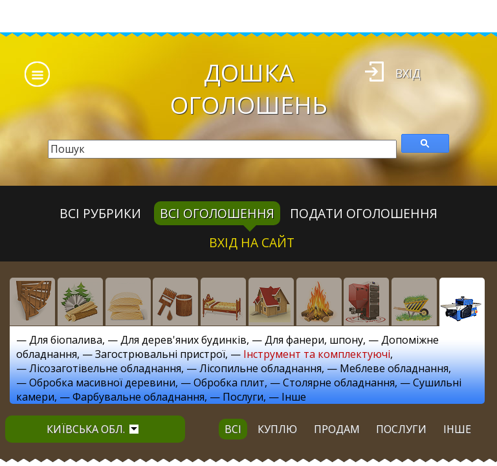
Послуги (243, 397)
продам (337, 429)
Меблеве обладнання (394, 368)
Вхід (408, 73)
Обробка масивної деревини (102, 382)
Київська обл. (92, 429)
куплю (277, 429)
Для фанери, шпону (314, 340)
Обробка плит (229, 382)
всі (233, 429)
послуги (401, 429)
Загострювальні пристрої (160, 354)
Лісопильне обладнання (260, 368)
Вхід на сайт (251, 242)
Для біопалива (65, 340)
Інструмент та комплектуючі (316, 354)
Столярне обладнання (339, 382)
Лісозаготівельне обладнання (105, 368)
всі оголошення (217, 213)
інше (457, 429)
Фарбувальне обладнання (138, 397)
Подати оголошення (363, 213)
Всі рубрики (100, 213)
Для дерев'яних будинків (183, 340)
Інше (294, 397)
